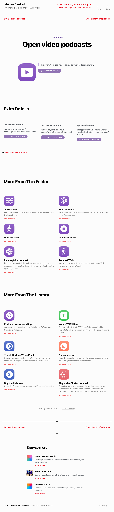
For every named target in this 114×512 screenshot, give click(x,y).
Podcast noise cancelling (18, 324)
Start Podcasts (67, 209)
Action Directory (42, 484)
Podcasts (58, 37)
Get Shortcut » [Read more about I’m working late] (65, 365)
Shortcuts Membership (45, 456)
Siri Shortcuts (21, 153)
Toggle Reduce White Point (19, 355)
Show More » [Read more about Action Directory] (40, 494)
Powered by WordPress (43, 506)
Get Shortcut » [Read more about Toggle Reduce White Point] (10, 365)
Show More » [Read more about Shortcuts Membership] (40, 466)
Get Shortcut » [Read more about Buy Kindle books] (10, 390)
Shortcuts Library (43, 472)
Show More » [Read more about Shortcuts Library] (40, 478)
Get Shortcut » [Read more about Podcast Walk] (10, 242)
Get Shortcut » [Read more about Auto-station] (10, 219)
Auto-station (11, 209)
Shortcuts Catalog (65, 4)
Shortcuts (9, 153)
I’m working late (67, 355)
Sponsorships (75, 8)
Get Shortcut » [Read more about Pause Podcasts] (65, 242)
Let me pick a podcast (16, 260)
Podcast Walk (11, 237)
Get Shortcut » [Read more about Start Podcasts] (65, 219)
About (86, 8)
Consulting (62, 8)
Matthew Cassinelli (15, 4)
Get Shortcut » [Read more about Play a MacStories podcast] (65, 395)
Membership (83, 4)
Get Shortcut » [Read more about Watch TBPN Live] (65, 336)
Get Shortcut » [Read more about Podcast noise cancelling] (10, 334)
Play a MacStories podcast (73, 383)
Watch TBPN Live (68, 324)
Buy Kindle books (13, 383)
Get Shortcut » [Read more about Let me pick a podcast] (10, 272)
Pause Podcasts (67, 237)
